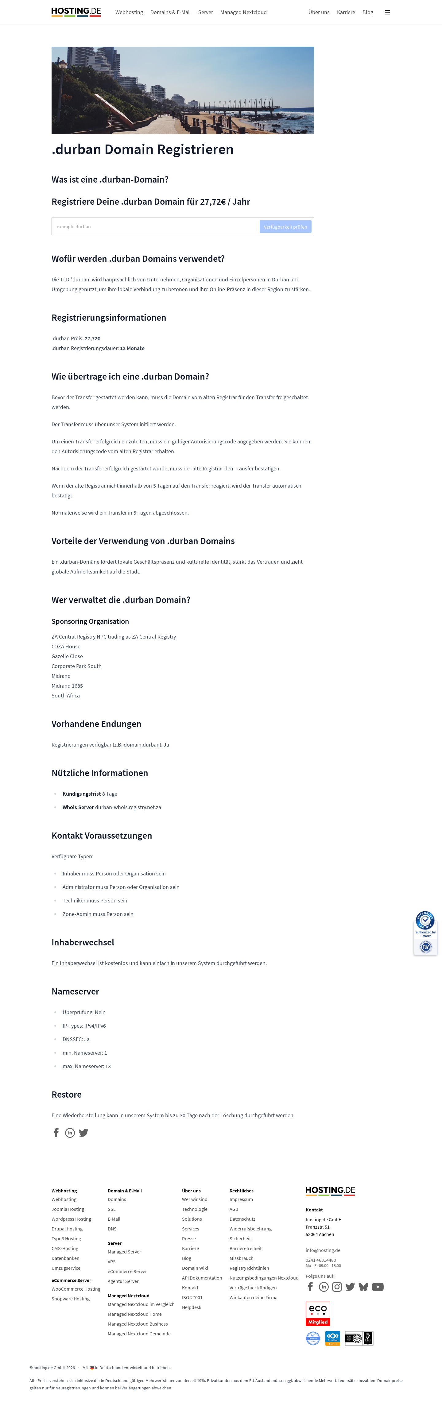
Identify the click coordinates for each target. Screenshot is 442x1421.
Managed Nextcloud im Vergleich (141, 1304)
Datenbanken (65, 1258)
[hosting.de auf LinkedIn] (325, 1286)
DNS (112, 1229)
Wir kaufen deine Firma (253, 1297)
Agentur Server (123, 1281)
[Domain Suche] (183, 226)
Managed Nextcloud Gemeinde (139, 1333)
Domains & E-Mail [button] (170, 12)
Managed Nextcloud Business (138, 1324)
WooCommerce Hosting (76, 1289)
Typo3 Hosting (66, 1238)
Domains (117, 1199)
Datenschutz (242, 1219)
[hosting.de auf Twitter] (352, 1286)
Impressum (241, 1199)
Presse (189, 1238)
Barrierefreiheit (246, 1248)
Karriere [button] (346, 12)
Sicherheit (240, 1238)
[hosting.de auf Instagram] (338, 1286)
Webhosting (64, 1199)
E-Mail (114, 1219)
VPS (112, 1261)
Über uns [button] (319, 12)
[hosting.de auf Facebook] (312, 1286)
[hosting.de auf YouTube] (365, 1286)
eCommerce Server (127, 1271)
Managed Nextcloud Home (135, 1314)
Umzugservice (66, 1268)
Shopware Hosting (71, 1299)
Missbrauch (242, 1258)
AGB (234, 1209)
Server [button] (205, 12)
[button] (387, 12)
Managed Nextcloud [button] (243, 12)
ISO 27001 (192, 1297)
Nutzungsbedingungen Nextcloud (264, 1278)
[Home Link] (76, 12)
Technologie (194, 1209)
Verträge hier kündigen (253, 1287)
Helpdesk (191, 1307)
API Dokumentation (202, 1278)
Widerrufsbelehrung (251, 1229)
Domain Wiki (195, 1268)
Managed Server (124, 1252)
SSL (112, 1209)
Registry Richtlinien (249, 1268)
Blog (186, 1258)
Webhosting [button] (129, 12)
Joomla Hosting (68, 1209)
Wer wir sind (194, 1199)
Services (190, 1229)
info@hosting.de (323, 1250)
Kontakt (190, 1287)
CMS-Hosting (65, 1248)
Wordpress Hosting (71, 1219)
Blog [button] (368, 12)
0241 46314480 (348, 1262)
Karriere (190, 1248)
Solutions (192, 1219)
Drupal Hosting (67, 1229)
